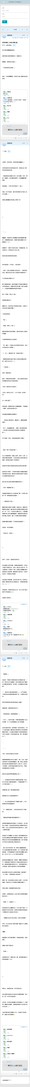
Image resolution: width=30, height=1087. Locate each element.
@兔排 (5, 634)
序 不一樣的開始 (7, 45)
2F (8, 151)
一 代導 (4, 151)
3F (8, 666)
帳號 (3, 8)
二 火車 (4, 666)
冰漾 (25, 37)
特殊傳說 (21, 37)
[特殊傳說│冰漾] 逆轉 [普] (10, 42)
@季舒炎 (5, 100)
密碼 (3, 14)
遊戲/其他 (16, 37)
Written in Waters (15, 2)
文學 (27, 37)
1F (13, 45)
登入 (5, 21)
